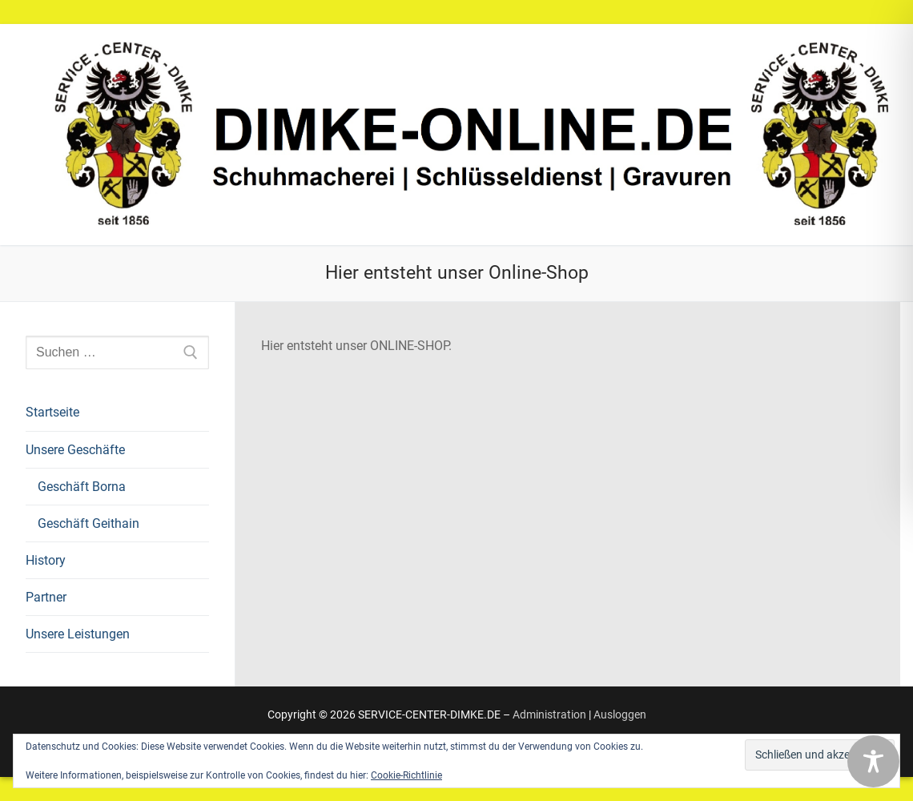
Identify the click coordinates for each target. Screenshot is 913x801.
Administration (549, 714)
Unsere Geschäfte (77, 449)
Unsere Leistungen (78, 634)
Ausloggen (619, 714)
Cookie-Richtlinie (406, 775)
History (46, 560)
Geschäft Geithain (88, 523)
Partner (46, 597)
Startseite (52, 412)
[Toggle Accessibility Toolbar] (873, 761)
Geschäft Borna (82, 486)
